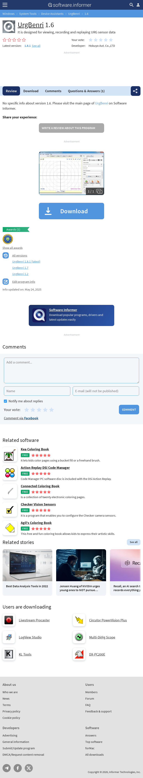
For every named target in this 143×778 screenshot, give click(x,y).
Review (11, 91)
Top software (93, 742)
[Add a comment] (71, 370)
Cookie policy (11, 718)
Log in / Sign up (138, 5)
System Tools (28, 14)
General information (16, 742)
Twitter (29, 768)
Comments (53, 91)
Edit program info (23, 282)
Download (30, 91)
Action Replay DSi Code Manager (45, 468)
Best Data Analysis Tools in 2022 (27, 586)
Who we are (10, 692)
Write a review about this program (68, 128)
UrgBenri (74, 14)
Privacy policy (11, 711)
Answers (86, 91)
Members (91, 692)
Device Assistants (52, 14)
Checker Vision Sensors (38, 504)
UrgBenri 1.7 (20, 268)
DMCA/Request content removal (23, 754)
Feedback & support (98, 711)
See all (36, 46)
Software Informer (63, 310)
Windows (9, 14)
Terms (7, 705)
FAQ (88, 705)
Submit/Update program (19, 748)
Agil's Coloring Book (36, 523)
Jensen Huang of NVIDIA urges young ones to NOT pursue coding (80, 588)
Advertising (10, 735)
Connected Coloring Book (40, 486)
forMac (89, 748)
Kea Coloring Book (35, 449)
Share (135, 91)
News (6, 698)
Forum (89, 698)
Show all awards (13, 248)
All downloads (94, 754)
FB (18, 768)
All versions (19, 255)
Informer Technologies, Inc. (124, 772)
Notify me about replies (23, 401)
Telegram (7, 768)
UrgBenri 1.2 (20, 274)
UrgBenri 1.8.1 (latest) (26, 261)
